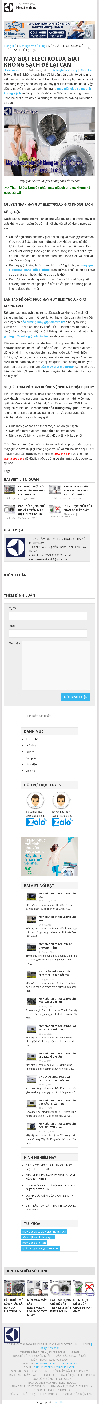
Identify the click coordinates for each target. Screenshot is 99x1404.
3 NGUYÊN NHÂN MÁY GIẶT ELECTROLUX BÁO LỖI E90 (54, 973)
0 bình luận (87, 70)
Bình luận (14, 643)
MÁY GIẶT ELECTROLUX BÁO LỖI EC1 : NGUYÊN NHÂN (57, 1125)
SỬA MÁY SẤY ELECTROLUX (70, 1371)
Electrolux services (14, 70)
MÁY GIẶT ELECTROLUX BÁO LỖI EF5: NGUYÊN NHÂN (57, 1055)
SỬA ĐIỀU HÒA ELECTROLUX (52, 1390)
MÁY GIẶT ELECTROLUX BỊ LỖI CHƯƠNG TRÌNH (56, 946)
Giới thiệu (32, 745)
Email (12, 626)
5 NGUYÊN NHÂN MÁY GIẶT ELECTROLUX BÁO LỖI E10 (54, 1078)
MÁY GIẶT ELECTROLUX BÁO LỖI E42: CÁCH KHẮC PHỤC (57, 1102)
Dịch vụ (30, 752)
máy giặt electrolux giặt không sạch (44, 1231)
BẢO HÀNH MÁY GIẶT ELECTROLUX (31, 1375)
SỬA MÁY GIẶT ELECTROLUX (29, 1371)
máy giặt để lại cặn (34, 1242)
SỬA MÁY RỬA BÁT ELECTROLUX (71, 1386)
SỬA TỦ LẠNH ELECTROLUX (77, 1375)
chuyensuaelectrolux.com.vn (56, 1363)
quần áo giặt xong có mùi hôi (40, 1248)
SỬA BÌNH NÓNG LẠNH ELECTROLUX (33, 1394)
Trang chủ (10, 46)
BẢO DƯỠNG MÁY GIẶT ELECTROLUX (52, 1382)
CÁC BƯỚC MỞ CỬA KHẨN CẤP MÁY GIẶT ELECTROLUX (49, 1167)
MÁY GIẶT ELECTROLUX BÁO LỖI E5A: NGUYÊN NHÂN (57, 1000)
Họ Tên (13, 608)
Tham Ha (58, 1402)
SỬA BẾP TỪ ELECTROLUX (28, 1386)
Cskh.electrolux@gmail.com (55, 1367)
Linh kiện (31, 764)
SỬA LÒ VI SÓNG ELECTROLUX (52, 1379)
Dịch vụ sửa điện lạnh (78, 1394)
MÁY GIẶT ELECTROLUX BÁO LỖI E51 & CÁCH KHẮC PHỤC (57, 1028)
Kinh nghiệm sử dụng (32, 46)
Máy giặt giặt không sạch (37, 1237)
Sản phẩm (32, 758)
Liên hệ (30, 770)
